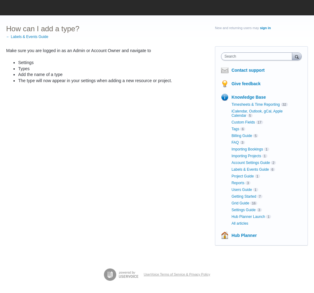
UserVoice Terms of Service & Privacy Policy (177, 274)
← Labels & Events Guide (27, 37)
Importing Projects (246, 156)
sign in (265, 28)
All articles (240, 223)
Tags (235, 129)
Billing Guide (242, 136)
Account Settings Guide (251, 163)
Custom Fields (243, 122)
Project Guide (243, 176)
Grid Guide (240, 203)
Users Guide (242, 190)
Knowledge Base (249, 97)
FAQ (235, 142)
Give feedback (246, 83)
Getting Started (244, 196)
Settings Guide (244, 210)
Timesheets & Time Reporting (256, 104)
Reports (238, 183)
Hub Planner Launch (248, 217)
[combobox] (258, 56)
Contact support (248, 70)
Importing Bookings (247, 149)
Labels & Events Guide (250, 169)
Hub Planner (244, 235)
